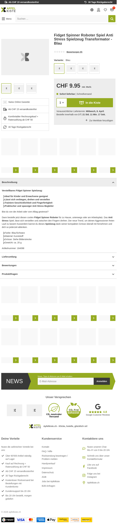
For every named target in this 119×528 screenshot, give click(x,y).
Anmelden (102, 381)
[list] (25, 57)
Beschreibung (58, 182)
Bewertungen (58, 265)
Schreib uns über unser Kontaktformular (98, 457)
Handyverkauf (48, 463)
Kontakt (45, 447)
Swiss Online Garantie (19, 102)
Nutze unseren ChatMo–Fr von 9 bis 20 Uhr (98, 448)
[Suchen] (111, 18)
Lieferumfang (58, 257)
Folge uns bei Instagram (93, 475)
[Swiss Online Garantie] (14, 410)
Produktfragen (58, 274)
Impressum (47, 468)
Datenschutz (48, 472)
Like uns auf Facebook (93, 466)
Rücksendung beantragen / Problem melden (55, 457)
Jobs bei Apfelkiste (51, 481)
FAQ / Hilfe (47, 451)
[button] (6, 18)
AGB (44, 477)
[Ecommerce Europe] (34, 410)
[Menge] (62, 102)
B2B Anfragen (48, 486)
